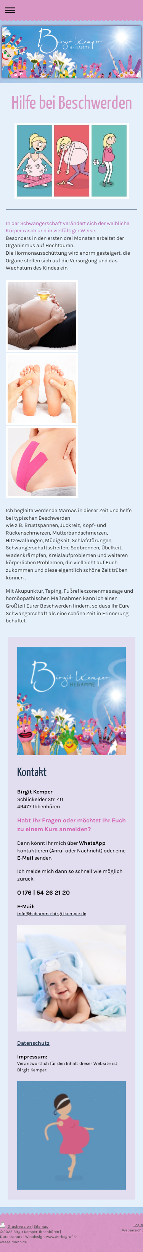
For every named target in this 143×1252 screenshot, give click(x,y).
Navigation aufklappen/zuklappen (71, 10)
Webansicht (132, 1230)
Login (138, 1225)
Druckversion (16, 1226)
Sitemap (41, 1226)
